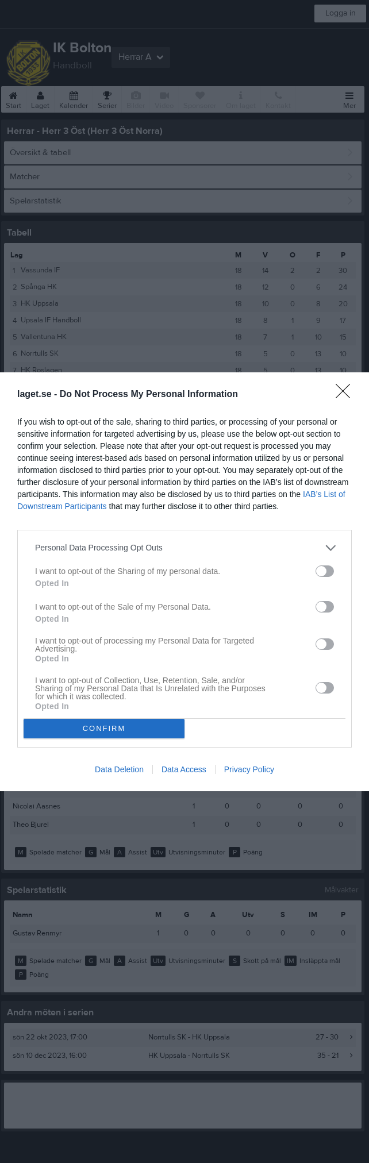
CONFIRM (104, 728)
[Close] (347, 395)
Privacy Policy (249, 769)
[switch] (325, 571)
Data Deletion (119, 769)
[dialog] (184, 581)
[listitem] (184, 548)
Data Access (184, 769)
